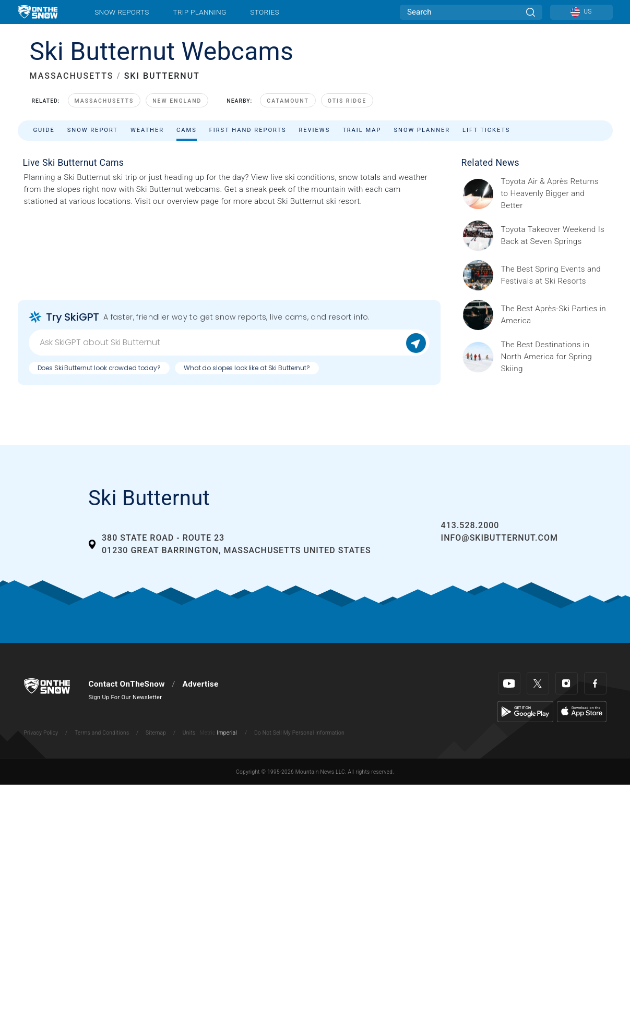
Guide (44, 130)
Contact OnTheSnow (127, 684)
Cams (186, 130)
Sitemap (156, 733)
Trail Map (361, 130)
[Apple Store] (582, 711)
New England (176, 100)
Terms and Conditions (102, 733)
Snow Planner (422, 130)
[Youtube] (509, 683)
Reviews (314, 130)
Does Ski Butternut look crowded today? (99, 367)
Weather (147, 130)
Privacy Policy (41, 733)
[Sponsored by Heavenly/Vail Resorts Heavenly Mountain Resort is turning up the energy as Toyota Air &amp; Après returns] (554, 194)
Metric (207, 733)
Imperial (227, 733)
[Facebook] (595, 683)
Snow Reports (121, 12)
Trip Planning (199, 12)
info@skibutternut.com (499, 538)
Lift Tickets (486, 130)
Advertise (201, 684)
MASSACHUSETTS (72, 76)
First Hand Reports (248, 130)
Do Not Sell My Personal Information (299, 733)
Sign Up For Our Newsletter (125, 697)
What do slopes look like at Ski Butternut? (247, 367)
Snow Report (92, 130)
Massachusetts (104, 100)
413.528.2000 (470, 525)
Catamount (287, 100)
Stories (264, 12)
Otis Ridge (347, 100)
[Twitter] (538, 683)
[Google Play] (525, 711)
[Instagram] (566, 683)
